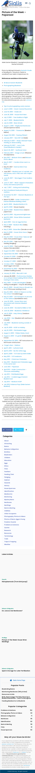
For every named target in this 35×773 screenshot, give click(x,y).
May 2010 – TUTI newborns (13, 356)
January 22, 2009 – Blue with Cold (15, 273)
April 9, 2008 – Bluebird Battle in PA (15, 204)
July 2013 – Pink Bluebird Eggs (14, 374)
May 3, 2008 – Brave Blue (12, 229)
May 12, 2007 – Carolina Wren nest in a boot (17, 163)
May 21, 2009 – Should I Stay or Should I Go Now (18, 288)
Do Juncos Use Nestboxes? (12, 611)
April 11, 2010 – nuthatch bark (13, 348)
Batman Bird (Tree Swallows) (15, 168)
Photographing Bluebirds (12, 85)
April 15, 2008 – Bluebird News (14, 210)
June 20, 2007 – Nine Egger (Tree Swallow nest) (18, 179)
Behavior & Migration (7, 608)
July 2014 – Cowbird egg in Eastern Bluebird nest (16, 378)
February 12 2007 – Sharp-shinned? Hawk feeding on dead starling (18, 142)
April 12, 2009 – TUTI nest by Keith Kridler (17, 354)
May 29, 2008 (8, 242)
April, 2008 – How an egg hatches (15, 222)
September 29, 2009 (11, 340)
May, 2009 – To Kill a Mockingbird (15, 283)
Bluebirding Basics (8, 689)
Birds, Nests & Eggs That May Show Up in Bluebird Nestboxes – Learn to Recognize (16, 697)
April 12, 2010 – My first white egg (15, 351)
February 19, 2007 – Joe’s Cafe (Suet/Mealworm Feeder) (14, 146)
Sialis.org (15, 752)
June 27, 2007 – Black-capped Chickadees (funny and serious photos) (18, 184)
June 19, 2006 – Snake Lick (12, 112)
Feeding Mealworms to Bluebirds (13, 701)
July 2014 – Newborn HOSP (13, 382)
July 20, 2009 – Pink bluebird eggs (15, 330)
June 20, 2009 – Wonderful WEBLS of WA (17, 308)
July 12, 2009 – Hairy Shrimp (13, 313)
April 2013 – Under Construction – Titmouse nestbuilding (15, 370)
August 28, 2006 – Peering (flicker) (15, 135)
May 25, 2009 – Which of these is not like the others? (18, 293)
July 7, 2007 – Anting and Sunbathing (16, 187)
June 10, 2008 (8, 246)
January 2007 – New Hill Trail (13, 138)
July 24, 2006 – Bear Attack (13, 123)
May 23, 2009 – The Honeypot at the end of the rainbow (18, 297)
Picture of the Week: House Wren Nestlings (14, 641)
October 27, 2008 (10, 261)
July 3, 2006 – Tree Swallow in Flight (16, 117)
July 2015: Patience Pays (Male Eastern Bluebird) (17, 385)
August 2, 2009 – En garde (13, 336)
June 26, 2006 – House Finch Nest (15, 115)
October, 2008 (9, 264)
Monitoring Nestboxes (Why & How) (14, 692)
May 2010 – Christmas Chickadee (15, 359)
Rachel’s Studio (26, 70)
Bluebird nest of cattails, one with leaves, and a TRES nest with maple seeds (18, 173)
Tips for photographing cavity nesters (17, 106)
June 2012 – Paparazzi (11, 367)
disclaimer (26, 765)
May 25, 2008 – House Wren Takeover (16, 237)
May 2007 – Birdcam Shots (13, 157)
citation (24, 752)
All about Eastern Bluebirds (13, 83)
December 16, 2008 (10, 269)
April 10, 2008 (8, 207)
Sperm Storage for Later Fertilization (16, 671)
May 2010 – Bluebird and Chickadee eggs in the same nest (18, 363)
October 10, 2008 (9, 256)
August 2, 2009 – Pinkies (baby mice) (16, 333)
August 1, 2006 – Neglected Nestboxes (17, 126)
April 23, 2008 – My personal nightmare (17, 214)
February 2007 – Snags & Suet (14, 153)
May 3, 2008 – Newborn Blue (13, 225)
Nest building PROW (21, 278)
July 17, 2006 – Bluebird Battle (14, 120)
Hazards (4, 579)
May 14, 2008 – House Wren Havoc (15, 232)
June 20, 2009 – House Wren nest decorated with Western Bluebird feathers (15, 303)
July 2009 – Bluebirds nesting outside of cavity (17, 324)
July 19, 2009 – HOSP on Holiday (14, 327)
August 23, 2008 (9, 251)
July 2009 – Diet (9, 318)
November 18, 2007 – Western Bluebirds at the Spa (18, 196)
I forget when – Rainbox (12, 345)
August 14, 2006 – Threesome (14, 130)
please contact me (8, 744)
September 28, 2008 (11, 254)
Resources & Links (8, 694)
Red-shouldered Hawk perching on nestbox (16, 191)
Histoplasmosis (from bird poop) (14, 582)
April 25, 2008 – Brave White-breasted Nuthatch (17, 218)
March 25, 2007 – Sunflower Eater (15, 150)
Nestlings (4, 637)
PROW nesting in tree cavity (18, 279)
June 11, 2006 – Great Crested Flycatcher (18, 109)
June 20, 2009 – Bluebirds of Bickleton (16, 311)
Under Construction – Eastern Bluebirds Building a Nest (17, 200)
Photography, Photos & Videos (10, 7)
